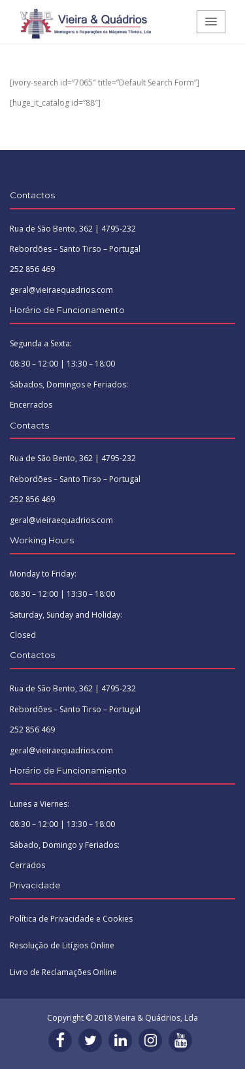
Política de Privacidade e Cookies (71, 918)
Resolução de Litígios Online (62, 945)
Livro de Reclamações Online (63, 972)
